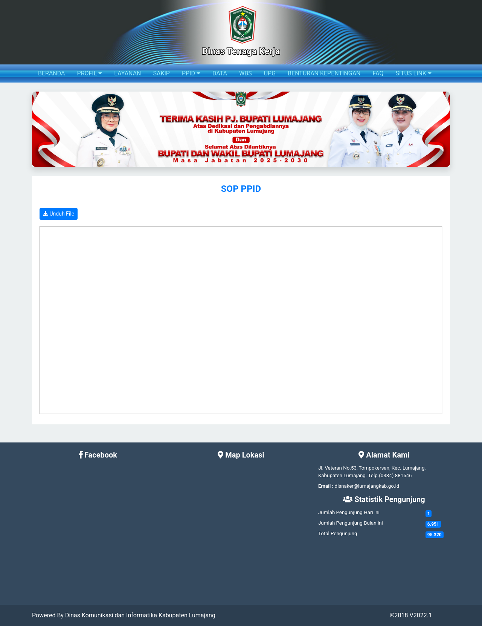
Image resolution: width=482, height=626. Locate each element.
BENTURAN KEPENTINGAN (324, 73)
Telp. (373, 475)
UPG (270, 73)
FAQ (378, 73)
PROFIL (89, 73)
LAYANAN (127, 73)
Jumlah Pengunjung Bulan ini (350, 523)
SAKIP (161, 73)
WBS (245, 73)
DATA (219, 73)
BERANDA (51, 73)
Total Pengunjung (337, 533)
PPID (191, 73)
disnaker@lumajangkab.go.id (367, 486)
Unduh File (58, 214)
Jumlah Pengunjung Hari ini (349, 512)
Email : (325, 486)
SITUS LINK (413, 73)
